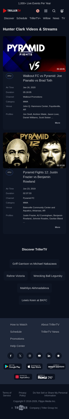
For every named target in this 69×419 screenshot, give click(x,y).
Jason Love (53, 114)
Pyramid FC (28, 198)
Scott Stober (45, 117)
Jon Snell (27, 114)
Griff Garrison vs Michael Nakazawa (34, 263)
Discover (9, 18)
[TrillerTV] (12, 10)
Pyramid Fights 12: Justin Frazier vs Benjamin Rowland (40, 177)
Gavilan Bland (56, 218)
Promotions (17, 338)
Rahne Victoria (16, 275)
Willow (46, 18)
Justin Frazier (29, 215)
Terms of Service (7, 394)
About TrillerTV (50, 324)
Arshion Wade (39, 114)
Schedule (22, 18)
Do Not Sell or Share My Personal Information (50, 394)
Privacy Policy (22, 394)
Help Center (17, 345)
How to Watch (18, 324)
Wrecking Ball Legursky (47, 275)
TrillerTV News (50, 331)
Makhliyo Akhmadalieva (34, 288)
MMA (25, 101)
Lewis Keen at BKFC (34, 300)
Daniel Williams (30, 117)
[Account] (62, 11)
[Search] (54, 11)
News (56, 18)
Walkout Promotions (32, 97)
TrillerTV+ (35, 18)
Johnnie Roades (40, 218)
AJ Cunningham (44, 215)
